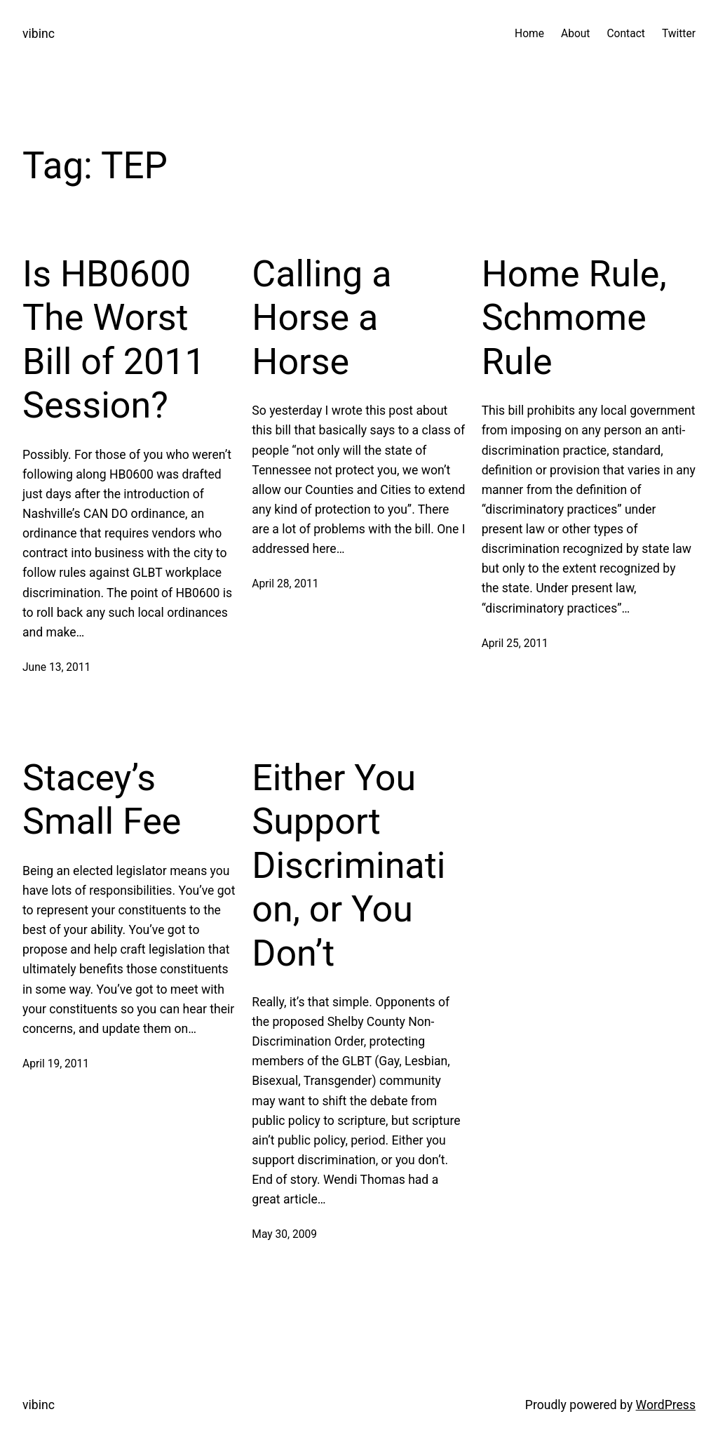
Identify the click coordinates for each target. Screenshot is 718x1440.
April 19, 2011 (55, 1064)
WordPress (666, 1405)
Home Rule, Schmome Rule (574, 318)
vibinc (38, 34)
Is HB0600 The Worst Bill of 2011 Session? (113, 340)
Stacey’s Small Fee (101, 799)
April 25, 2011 (515, 643)
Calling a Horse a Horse (321, 318)
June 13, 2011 (56, 667)
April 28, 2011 (285, 584)
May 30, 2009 (284, 1234)
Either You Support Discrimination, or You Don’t (348, 865)
